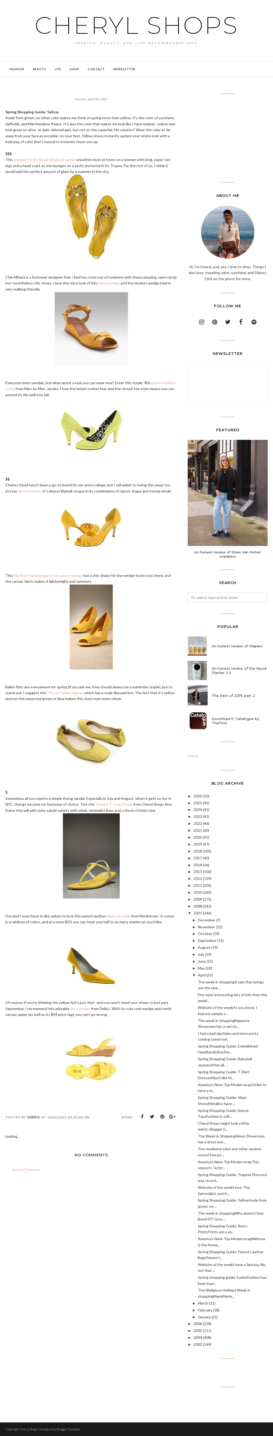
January (204, 1317)
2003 (198, 1344)
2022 (198, 823)
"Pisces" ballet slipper (65, 692)
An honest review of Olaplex (237, 646)
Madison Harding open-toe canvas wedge (48, 575)
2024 (198, 809)
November (206, 927)
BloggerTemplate (69, 1429)
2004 (198, 1337)
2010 (198, 892)
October (205, 933)
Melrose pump (118, 916)
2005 (198, 1330)
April (202, 975)
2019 (198, 844)
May (201, 968)
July (201, 954)
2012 (198, 878)
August (204, 947)
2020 (198, 837)
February (205, 1310)
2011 (198, 885)
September (207, 940)
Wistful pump (29, 491)
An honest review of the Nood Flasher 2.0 (239, 670)
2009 (198, 899)
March (203, 1303)
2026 (198, 796)
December (206, 920)
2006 (198, 1323)
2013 (198, 871)
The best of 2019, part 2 (233, 695)
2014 (198, 865)
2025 (198, 803)
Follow (193, 756)
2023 (198, 816)
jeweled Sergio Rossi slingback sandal (45, 159)
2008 (198, 906)
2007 (198, 913)
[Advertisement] (228, 138)
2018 (198, 851)
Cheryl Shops (136, 25)
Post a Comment (26, 1169)
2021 (198, 830)
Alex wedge (80, 1008)
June (202, 961)
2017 (198, 858)
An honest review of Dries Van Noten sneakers (227, 554)
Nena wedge (108, 283)
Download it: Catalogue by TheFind (235, 721)
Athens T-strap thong (114, 804)
